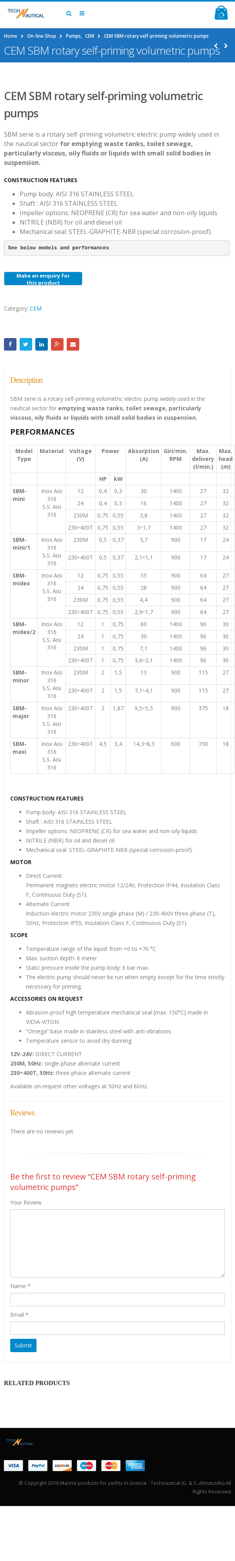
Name (20, 1286)
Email (73, 344)
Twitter (26, 344)
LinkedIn (41, 344)
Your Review (26, 1202)
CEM (36, 308)
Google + (57, 344)
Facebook (10, 344)
